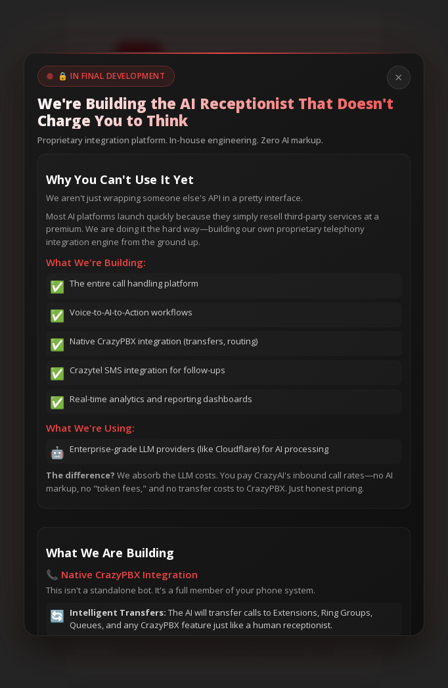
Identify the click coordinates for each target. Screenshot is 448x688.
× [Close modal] (398, 77)
